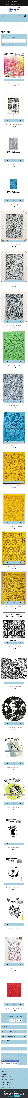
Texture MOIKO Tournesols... (14, 606)
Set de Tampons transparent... (14, 124)
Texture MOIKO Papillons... (14, 445)
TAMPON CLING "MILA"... (14, 847)
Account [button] (8, 4)
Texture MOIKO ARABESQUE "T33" (14, 405)
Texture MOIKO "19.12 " (14, 566)
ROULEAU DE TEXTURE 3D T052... (14, 1008)
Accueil (4, 1026)
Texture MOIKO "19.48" (14, 365)
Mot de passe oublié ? (22, 1055)
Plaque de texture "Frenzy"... (14, 646)
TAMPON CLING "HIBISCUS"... (14, 888)
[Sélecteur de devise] (20, 4)
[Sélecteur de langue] (14, 4)
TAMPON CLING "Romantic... (14, 727)
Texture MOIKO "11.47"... (14, 244)
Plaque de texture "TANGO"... (14, 687)
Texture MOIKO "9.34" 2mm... (14, 325)
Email (2, 1043)
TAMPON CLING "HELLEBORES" (14, 968)
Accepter (17, 1096)
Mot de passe (4, 1049)
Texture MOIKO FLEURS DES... (14, 486)
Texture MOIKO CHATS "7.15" (14, 204)
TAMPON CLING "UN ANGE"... (14, 767)
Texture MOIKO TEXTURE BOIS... (14, 526)
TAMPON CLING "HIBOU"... (14, 928)
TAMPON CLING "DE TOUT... (14, 807)
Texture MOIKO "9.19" (14, 164)
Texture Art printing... (14, 84)
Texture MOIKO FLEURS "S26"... (14, 285)
